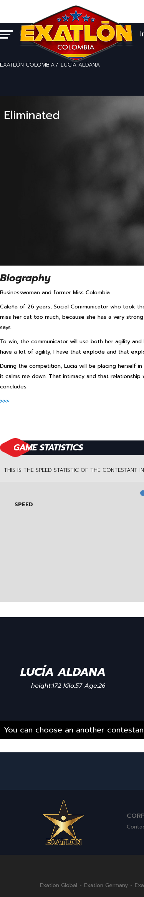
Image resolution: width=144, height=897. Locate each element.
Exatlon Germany (106, 885)
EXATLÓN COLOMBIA (27, 65)
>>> (4, 401)
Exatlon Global (58, 885)
